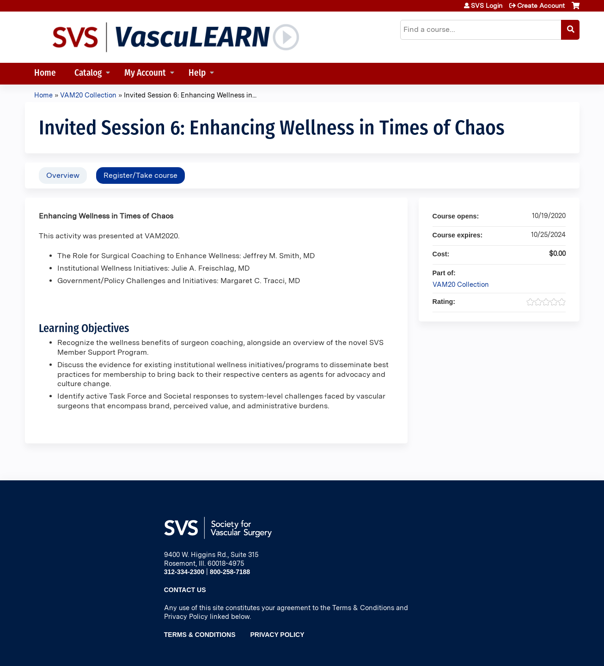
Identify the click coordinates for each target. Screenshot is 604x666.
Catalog (88, 73)
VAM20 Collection (88, 95)
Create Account (541, 5)
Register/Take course (140, 175)
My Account (145, 73)
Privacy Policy (277, 634)
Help (197, 73)
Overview (62, 175)
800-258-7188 (230, 571)
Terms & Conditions (200, 634)
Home (45, 73)
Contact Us (185, 589)
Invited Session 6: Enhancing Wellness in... (190, 95)
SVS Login (486, 5)
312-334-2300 (184, 571)
